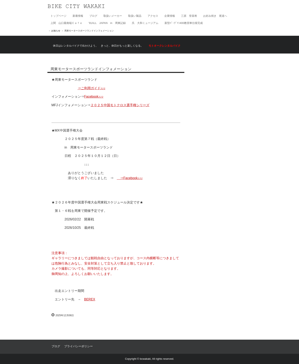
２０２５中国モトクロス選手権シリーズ (120, 105)
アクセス (153, 15)
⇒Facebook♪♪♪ (130, 178)
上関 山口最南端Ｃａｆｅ (66, 23)
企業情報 (169, 15)
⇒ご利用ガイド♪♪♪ (91, 88)
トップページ (58, 15)
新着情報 (78, 15)
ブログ (93, 15)
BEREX (89, 299)
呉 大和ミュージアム (145, 23)
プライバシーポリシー (78, 346)
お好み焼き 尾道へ (215, 15)
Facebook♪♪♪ (93, 96)
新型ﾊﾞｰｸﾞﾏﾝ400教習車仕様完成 (184, 23)
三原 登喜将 (189, 15)
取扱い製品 (134, 15)
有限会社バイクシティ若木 (76, 6)
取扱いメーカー (112, 15)
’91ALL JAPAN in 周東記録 (107, 23)
